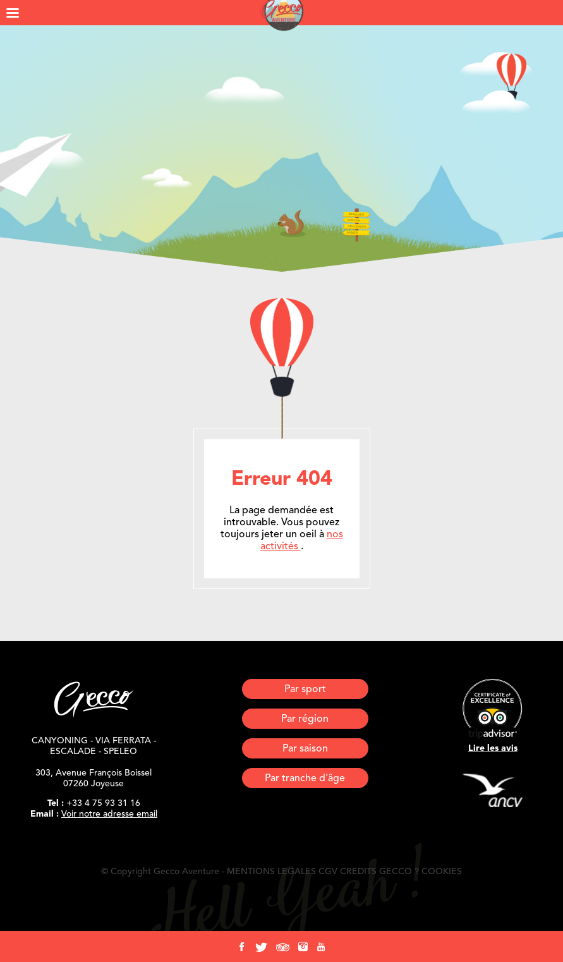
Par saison (305, 749)
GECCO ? (399, 871)
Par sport (305, 690)
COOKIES (441, 871)
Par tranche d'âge (305, 779)
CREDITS (358, 871)
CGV (327, 871)
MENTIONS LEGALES (271, 871)
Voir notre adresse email (109, 814)
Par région (305, 719)
